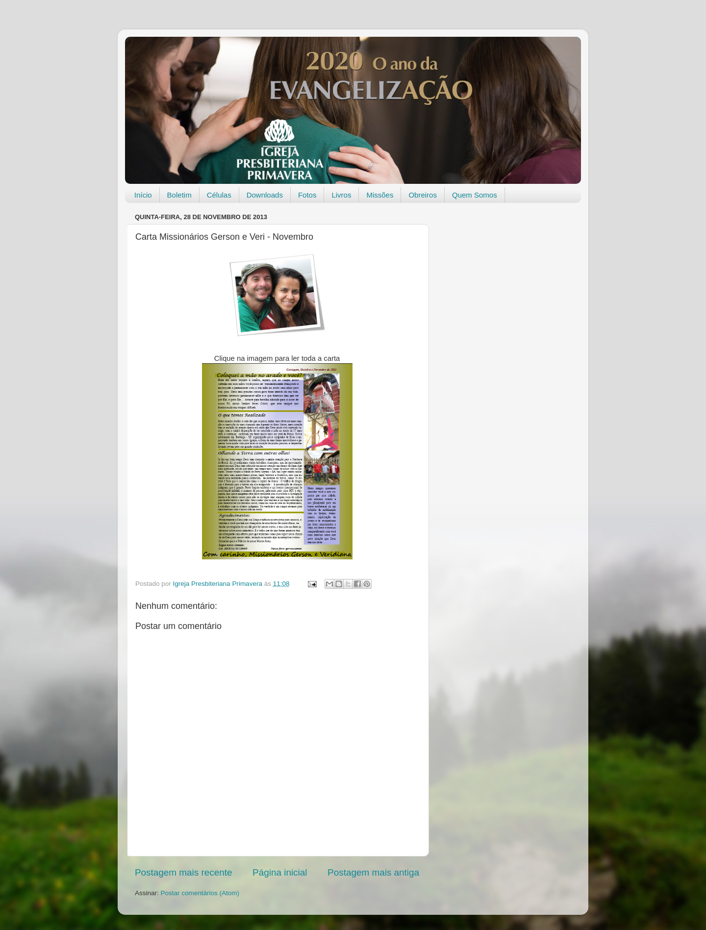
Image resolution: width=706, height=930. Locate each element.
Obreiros (422, 195)
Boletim (179, 195)
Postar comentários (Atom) (200, 893)
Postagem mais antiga (373, 872)
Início (143, 195)
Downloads (265, 195)
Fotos (307, 195)
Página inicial (279, 872)
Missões (379, 195)
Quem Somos (474, 195)
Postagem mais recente (183, 872)
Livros (341, 195)
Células (219, 195)
